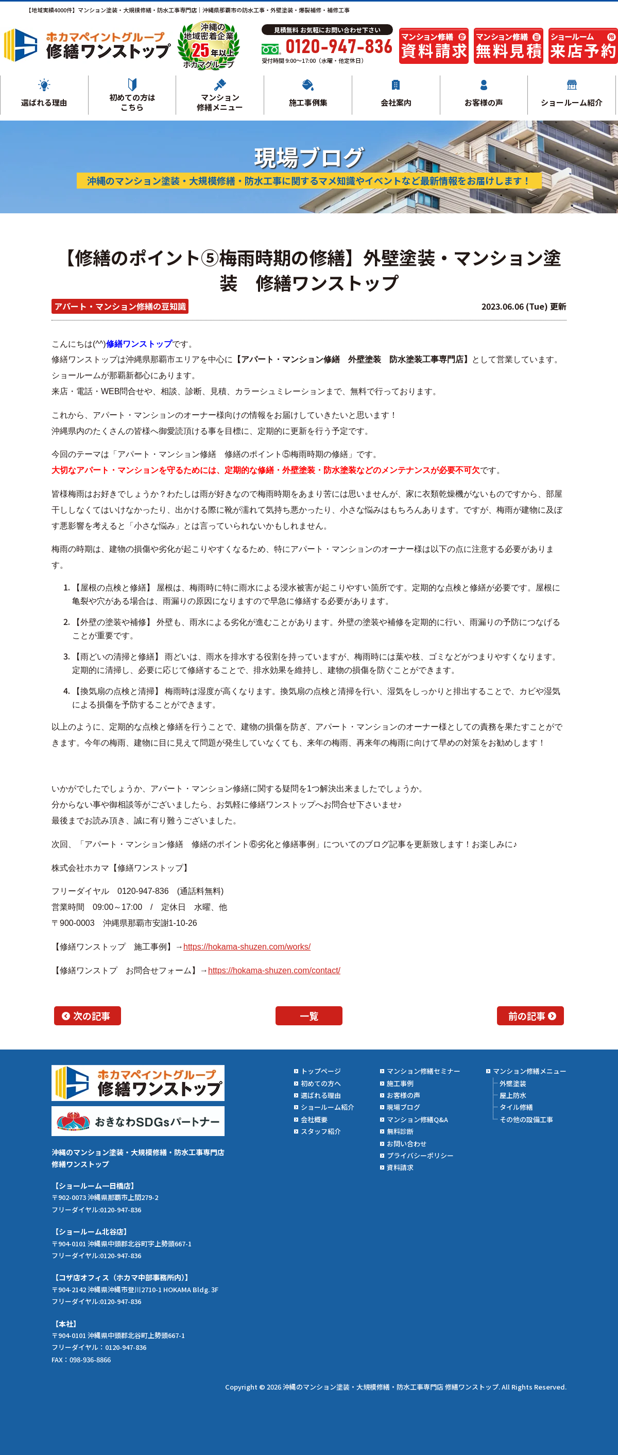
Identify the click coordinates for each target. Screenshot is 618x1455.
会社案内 (396, 102)
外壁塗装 (513, 1083)
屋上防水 (513, 1095)
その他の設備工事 (526, 1119)
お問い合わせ (407, 1143)
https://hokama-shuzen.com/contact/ (274, 970)
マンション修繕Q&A (417, 1119)
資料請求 (400, 1167)
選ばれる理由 (44, 102)
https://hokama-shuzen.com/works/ (247, 946)
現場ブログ (403, 1107)
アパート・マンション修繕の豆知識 (120, 306)
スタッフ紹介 (321, 1131)
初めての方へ (321, 1083)
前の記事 (526, 1015)
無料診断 (400, 1131)
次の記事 (91, 1015)
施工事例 (400, 1083)
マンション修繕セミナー (423, 1071)
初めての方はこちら (132, 102)
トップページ (321, 1071)
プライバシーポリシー (420, 1155)
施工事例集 (308, 102)
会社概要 (314, 1119)
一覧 (309, 1015)
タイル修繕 (516, 1107)
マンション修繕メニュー (220, 102)
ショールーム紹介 (572, 102)
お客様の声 (484, 102)
